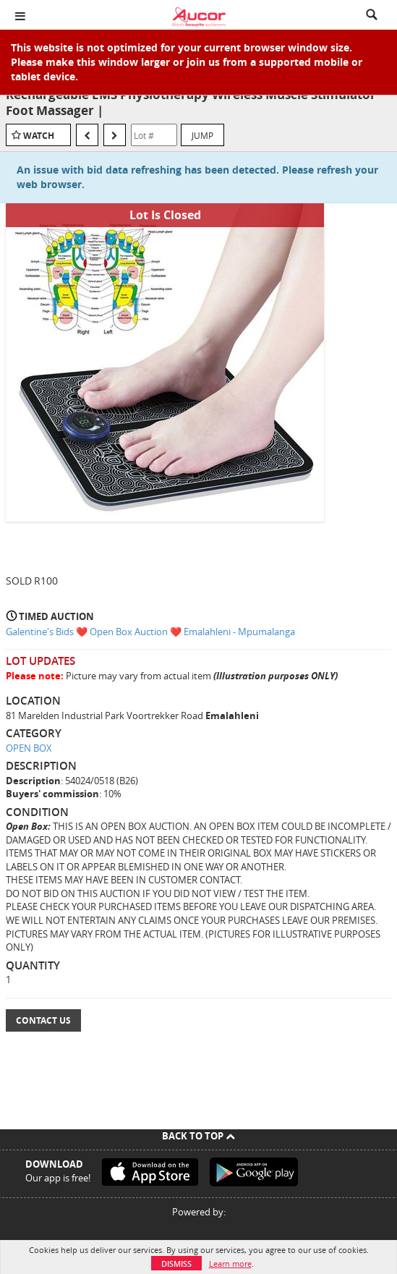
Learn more (230, 1263)
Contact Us (43, 1020)
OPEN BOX (29, 748)
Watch (38, 135)
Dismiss (176, 1263)
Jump (202, 135)
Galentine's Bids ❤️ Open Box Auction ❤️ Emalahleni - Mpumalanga (150, 631)
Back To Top (198, 1135)
